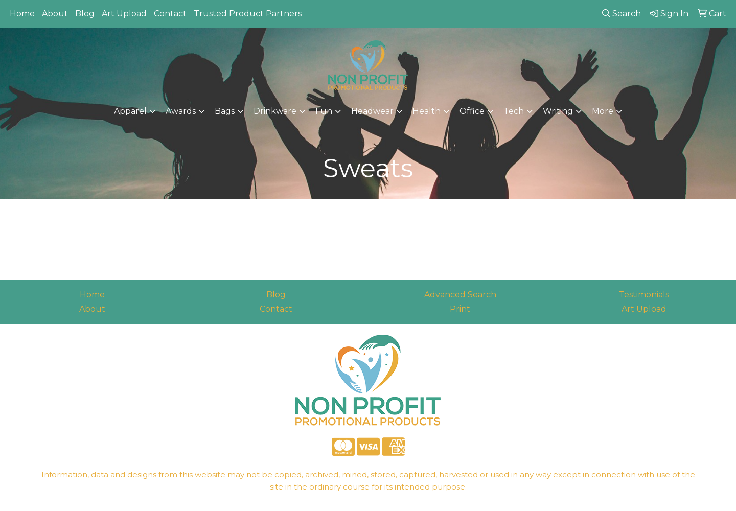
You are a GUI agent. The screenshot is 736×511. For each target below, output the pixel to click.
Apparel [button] (130, 111)
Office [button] (472, 111)
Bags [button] (225, 111)
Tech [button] (513, 111)
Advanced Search (460, 294)
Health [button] (426, 111)
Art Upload (124, 13)
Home (22, 13)
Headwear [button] (372, 111)
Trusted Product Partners (248, 13)
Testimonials (644, 294)
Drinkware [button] (275, 111)
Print (460, 309)
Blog (85, 13)
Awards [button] (181, 111)
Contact (170, 13)
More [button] (602, 111)
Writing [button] (558, 111)
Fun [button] (323, 111)
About (55, 13)
